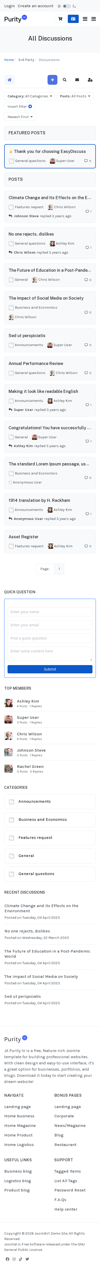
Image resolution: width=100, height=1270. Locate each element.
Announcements (34, 801)
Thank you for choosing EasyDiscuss (50, 151)
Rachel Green (30, 766)
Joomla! (10, 1244)
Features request (35, 837)
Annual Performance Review (36, 363)
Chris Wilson (25, 252)
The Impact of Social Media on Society (46, 298)
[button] (93, 19)
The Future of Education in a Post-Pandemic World (47, 954)
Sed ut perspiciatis (27, 335)
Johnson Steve (26, 216)
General (26, 855)
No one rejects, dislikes (31, 234)
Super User (23, 410)
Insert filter (20, 106)
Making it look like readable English (43, 391)
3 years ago (61, 216)
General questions (36, 873)
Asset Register (23, 536)
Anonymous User (28, 519)
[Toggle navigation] (85, 19)
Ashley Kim (23, 446)
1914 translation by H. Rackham (39, 500)
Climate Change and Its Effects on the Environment (41, 908)
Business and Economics (42, 819)
